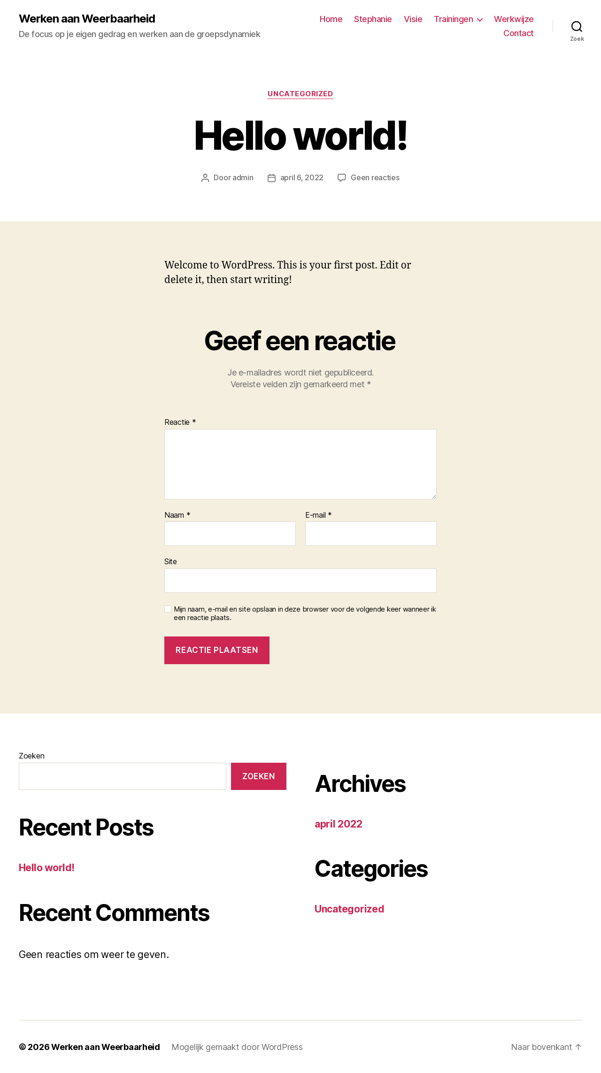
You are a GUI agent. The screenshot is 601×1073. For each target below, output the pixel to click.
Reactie (180, 422)
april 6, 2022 (302, 177)
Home (331, 19)
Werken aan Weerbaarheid (87, 18)
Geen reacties (375, 177)
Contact (518, 33)
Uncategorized (300, 94)
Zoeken (31, 755)
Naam (177, 515)
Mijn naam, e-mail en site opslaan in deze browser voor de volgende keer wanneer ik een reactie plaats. (305, 613)
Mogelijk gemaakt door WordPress (237, 1046)
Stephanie (373, 19)
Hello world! (47, 867)
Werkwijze (514, 19)
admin (243, 177)
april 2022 (338, 823)
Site (170, 561)
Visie (413, 19)
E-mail (318, 515)
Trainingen (453, 19)
